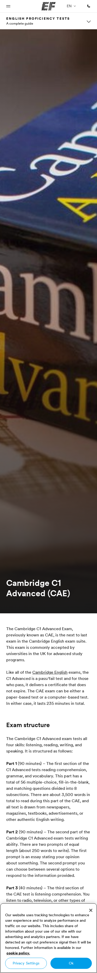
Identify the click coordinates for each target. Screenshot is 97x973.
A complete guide (19, 23)
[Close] (90, 910)
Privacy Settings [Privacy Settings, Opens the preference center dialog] (26, 963)
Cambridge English (50, 672)
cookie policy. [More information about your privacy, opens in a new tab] (18, 953)
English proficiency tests (38, 18)
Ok (71, 963)
